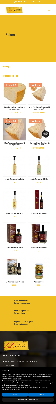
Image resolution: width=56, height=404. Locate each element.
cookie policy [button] (17, 379)
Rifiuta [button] (15, 394)
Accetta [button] (41, 394)
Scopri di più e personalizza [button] (28, 399)
